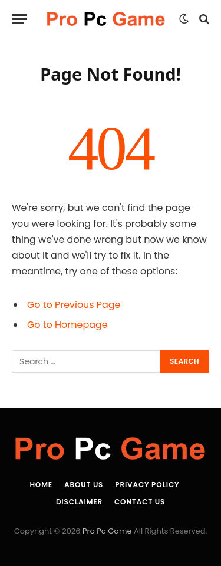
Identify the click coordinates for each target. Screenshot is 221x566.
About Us (83, 485)
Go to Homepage (67, 324)
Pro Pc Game (107, 531)
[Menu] (19, 19)
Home (40, 485)
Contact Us (139, 502)
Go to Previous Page (74, 305)
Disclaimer (79, 502)
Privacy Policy (147, 485)
